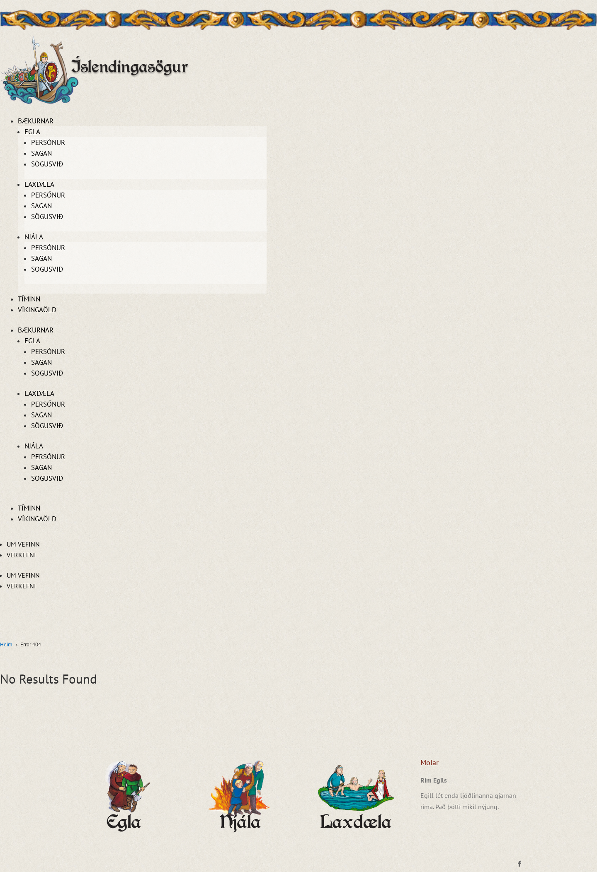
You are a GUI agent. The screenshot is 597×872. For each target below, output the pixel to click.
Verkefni (21, 555)
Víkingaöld (37, 309)
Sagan (41, 153)
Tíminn (29, 299)
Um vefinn (23, 544)
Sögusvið (47, 164)
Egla (32, 131)
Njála (33, 236)
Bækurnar (35, 120)
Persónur (48, 142)
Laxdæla (39, 184)
